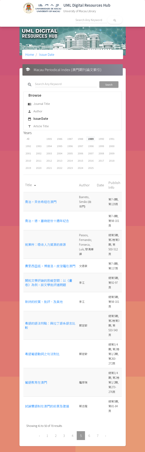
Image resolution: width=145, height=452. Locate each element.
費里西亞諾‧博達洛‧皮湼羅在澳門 (50, 266)
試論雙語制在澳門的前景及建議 (47, 406)
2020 (39, 167)
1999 (101, 146)
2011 (39, 160)
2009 (112, 153)
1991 (112, 138)
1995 (59, 146)
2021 (49, 167)
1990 (101, 138)
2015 (80, 160)
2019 (28, 167)
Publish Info (114, 185)
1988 (80, 138)
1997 (80, 146)
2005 (70, 153)
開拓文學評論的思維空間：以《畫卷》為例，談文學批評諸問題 (48, 282)
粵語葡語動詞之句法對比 (42, 353)
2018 (112, 160)
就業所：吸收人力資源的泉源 (45, 244)
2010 (28, 160)
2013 (59, 160)
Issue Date (46, 54)
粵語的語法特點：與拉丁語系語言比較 (50, 325)
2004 (59, 153)
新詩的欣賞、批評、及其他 (44, 301)
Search (109, 84)
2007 (91, 153)
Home (29, 54)
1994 (49, 146)
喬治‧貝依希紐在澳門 (40, 201)
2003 (49, 153)
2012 (49, 160)
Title (31, 184)
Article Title (38, 126)
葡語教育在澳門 (36, 382)
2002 (39, 153)
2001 (28, 153)
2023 (70, 167)
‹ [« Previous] (39, 435)
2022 (59, 167)
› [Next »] (105, 435)
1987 (70, 138)
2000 (112, 146)
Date (101, 184)
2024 (80, 167)
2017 (101, 160)
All (28, 138)
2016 (91, 160)
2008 (101, 153)
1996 (70, 146)
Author (35, 111)
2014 (70, 160)
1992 (28, 146)
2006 (80, 153)
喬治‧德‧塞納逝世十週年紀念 (47, 220)
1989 (91, 138)
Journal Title (39, 103)
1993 (39, 146)
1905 (49, 138)
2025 (91, 167)
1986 (59, 138)
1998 (91, 146)
